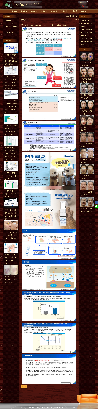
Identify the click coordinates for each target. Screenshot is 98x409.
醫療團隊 (24, 11)
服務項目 (34, 11)
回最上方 (24, 386)
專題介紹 (44, 11)
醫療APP (75, 407)
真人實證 (54, 11)
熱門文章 (84, 16)
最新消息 (15, 11)
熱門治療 (8, 16)
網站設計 (70, 407)
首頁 (73, 20)
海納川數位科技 (63, 407)
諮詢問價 (83, 11)
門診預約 (64, 11)
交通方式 (74, 11)
